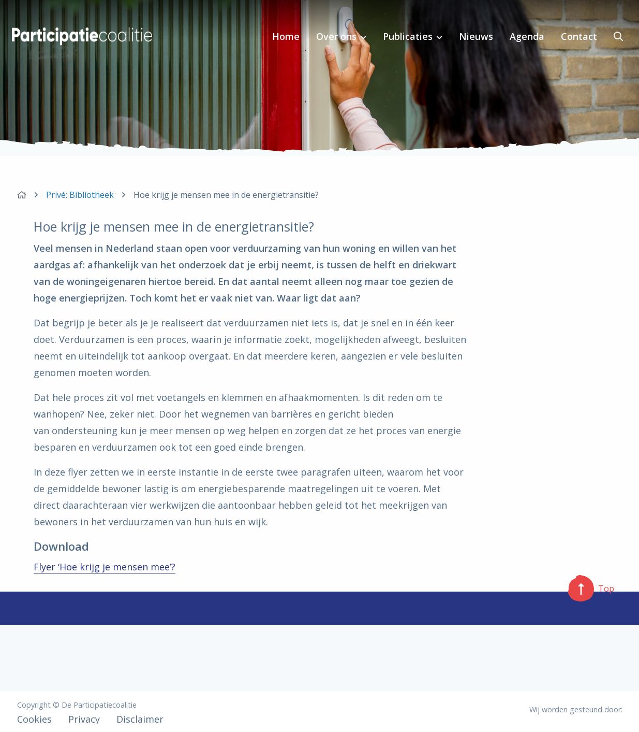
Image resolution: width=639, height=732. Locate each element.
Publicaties (408, 36)
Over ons (336, 36)
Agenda (527, 36)
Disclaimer (140, 719)
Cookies (34, 719)
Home (286, 36)
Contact (579, 36)
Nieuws (476, 36)
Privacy (84, 719)
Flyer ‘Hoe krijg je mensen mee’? (104, 567)
